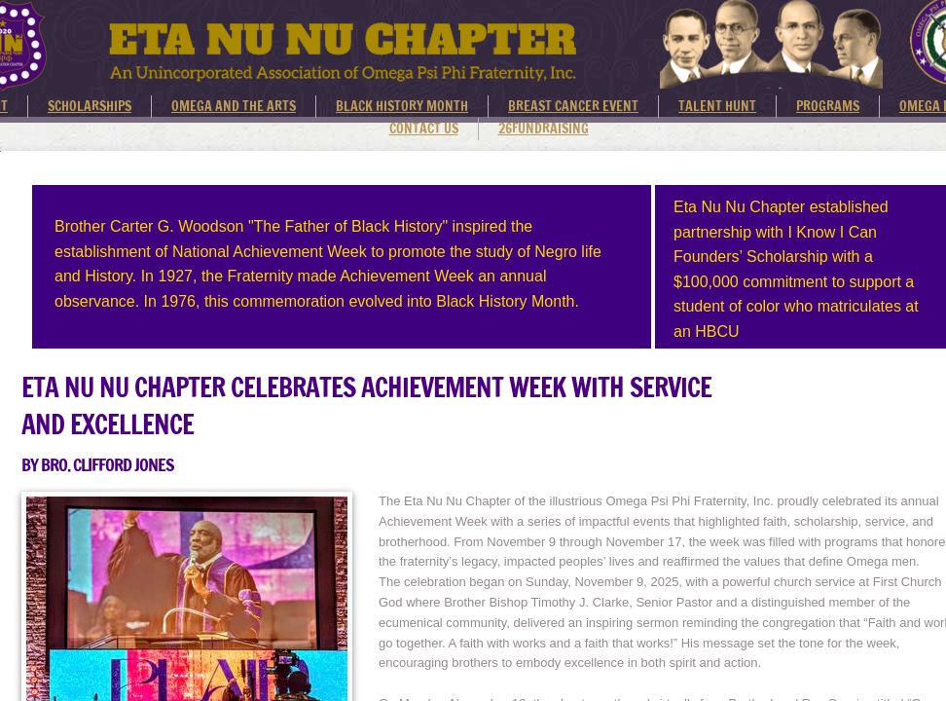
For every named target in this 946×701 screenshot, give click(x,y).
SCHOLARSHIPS (89, 106)
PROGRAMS (827, 106)
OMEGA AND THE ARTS (233, 106)
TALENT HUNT (717, 106)
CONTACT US (423, 128)
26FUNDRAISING (543, 128)
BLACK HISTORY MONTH (402, 106)
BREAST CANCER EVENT (573, 106)
